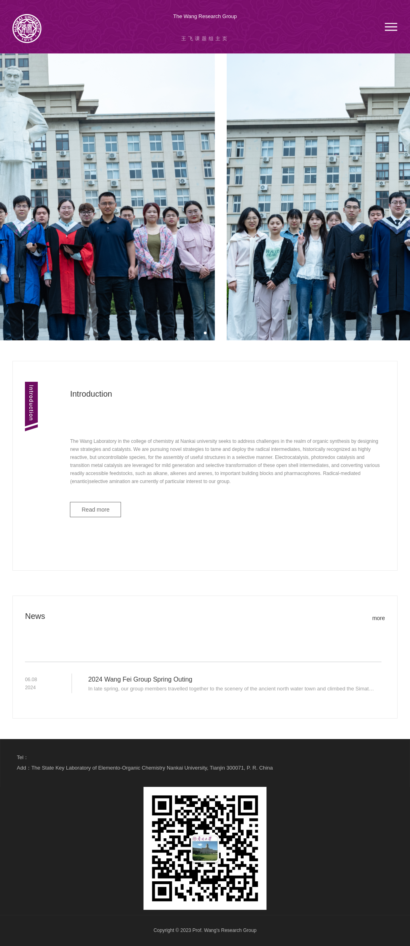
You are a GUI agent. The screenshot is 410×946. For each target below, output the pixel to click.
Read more (95, 509)
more (378, 618)
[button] (205, 333)
